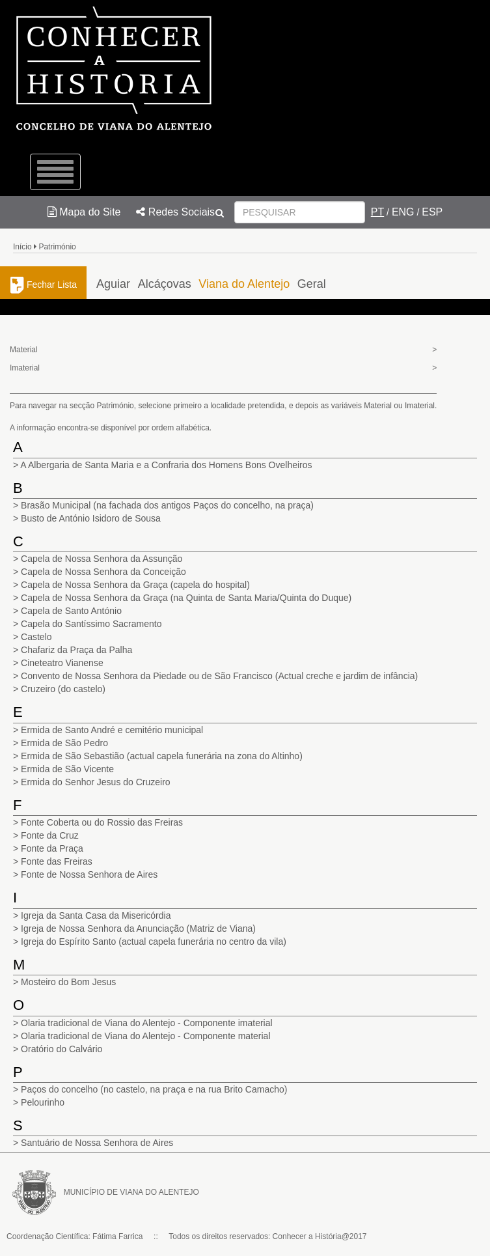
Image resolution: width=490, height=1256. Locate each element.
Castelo (36, 637)
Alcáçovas (164, 283)
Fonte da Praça (52, 848)
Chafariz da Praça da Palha (76, 650)
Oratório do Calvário (61, 1049)
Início (22, 246)
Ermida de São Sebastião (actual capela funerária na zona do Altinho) (162, 756)
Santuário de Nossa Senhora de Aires (97, 1142)
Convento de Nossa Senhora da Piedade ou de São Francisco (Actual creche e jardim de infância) (219, 676)
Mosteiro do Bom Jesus (68, 982)
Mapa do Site (84, 211)
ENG (403, 211)
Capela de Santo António (71, 611)
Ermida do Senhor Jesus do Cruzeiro (95, 782)
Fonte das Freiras (56, 861)
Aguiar (113, 283)
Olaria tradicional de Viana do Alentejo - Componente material (145, 1036)
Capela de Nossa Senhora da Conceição (103, 571)
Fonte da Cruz (50, 835)
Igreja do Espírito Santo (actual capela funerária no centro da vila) (153, 941)
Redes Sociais (175, 211)
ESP (432, 211)
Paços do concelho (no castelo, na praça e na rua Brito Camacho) (154, 1089)
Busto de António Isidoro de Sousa (91, 518)
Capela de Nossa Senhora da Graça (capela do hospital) (135, 584)
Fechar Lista (43, 284)
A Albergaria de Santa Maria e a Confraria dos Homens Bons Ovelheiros (166, 465)
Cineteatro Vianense (62, 663)
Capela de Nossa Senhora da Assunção (101, 558)
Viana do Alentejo (244, 283)
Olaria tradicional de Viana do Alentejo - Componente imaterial (147, 1023)
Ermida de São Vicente (67, 769)
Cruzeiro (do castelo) (63, 689)
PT (377, 211)
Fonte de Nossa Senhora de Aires (89, 874)
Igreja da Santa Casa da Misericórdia (95, 915)
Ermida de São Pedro (64, 743)
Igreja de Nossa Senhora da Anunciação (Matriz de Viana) (138, 928)
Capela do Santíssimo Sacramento (91, 624)
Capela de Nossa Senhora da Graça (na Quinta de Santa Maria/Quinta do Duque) (186, 598)
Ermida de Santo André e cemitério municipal (112, 730)
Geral (311, 283)
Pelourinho (42, 1102)
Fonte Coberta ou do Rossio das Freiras (102, 822)
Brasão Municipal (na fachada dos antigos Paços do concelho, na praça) (167, 505)
